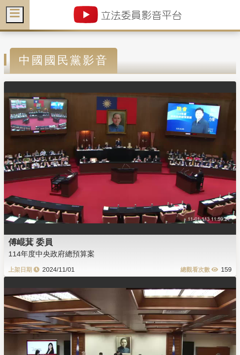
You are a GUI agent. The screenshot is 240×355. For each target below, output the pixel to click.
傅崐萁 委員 (30, 242)
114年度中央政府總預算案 (51, 253)
